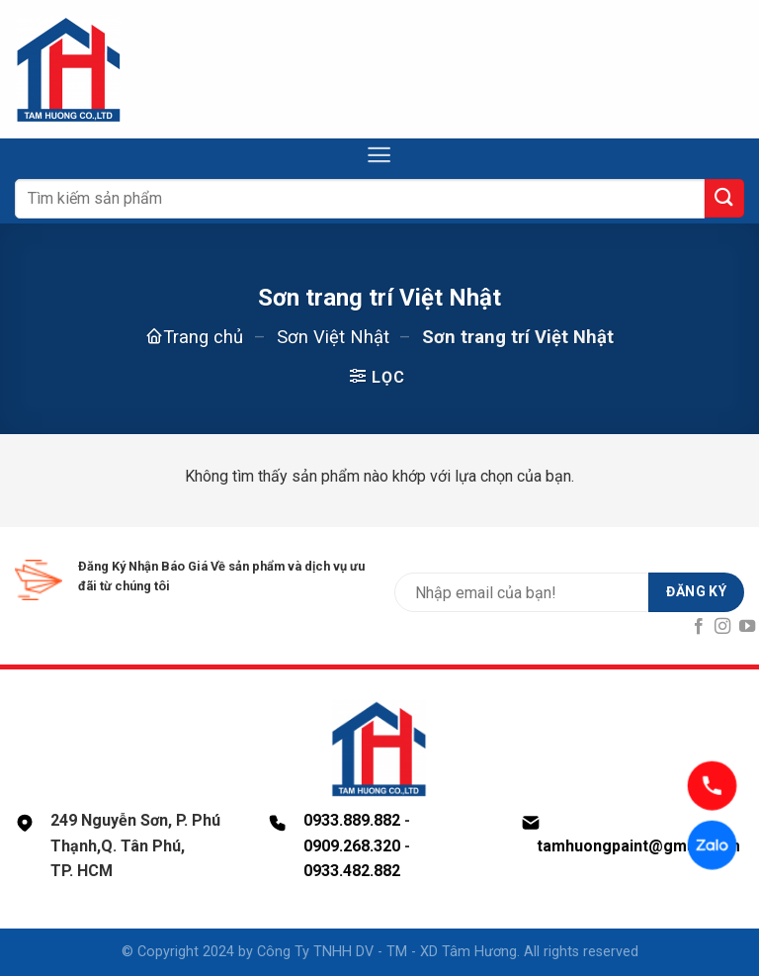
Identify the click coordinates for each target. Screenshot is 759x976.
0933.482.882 (351, 870)
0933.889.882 (351, 820)
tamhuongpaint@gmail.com (638, 846)
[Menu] (379, 154)
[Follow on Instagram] (722, 627)
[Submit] (724, 198)
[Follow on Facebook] (699, 627)
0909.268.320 (351, 846)
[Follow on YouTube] (747, 627)
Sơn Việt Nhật (333, 336)
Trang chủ (203, 336)
